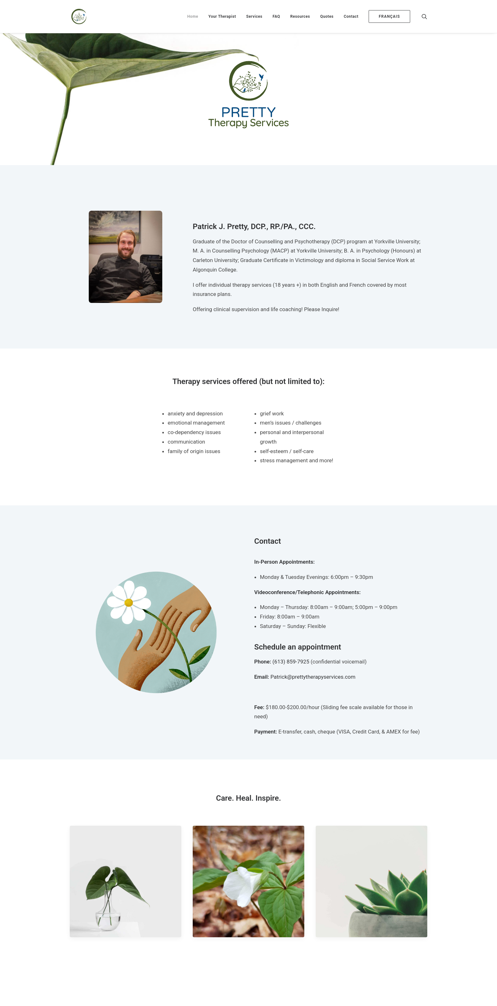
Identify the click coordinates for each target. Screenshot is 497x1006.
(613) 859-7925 (291, 661)
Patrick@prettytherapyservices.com (312, 677)
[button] (424, 16)
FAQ (276, 16)
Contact (351, 16)
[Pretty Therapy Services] (78, 16)
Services (254, 16)
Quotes (326, 16)
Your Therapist (222, 16)
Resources (300, 16)
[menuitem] (193, 16)
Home (192, 16)
